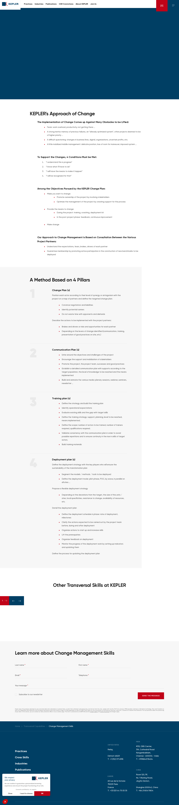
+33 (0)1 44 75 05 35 (118, 790)
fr (152, 6)
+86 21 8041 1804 (146, 790)
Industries (21, 763)
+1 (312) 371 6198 (116, 759)
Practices (21, 751)
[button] (5, 801)
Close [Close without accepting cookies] (10, 794)
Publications (23, 769)
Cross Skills (22, 757)
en (148, 6)
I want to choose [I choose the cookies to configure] (26, 794)
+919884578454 (146, 759)
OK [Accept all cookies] (42, 794)
